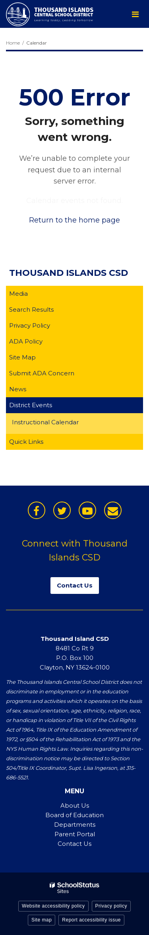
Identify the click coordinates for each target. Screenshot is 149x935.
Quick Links (26, 441)
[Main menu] (135, 14)
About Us (74, 805)
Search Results (31, 309)
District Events (30, 405)
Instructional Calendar (58, 423)
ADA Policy (26, 341)
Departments (74, 824)
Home (13, 43)
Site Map (22, 357)
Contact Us (74, 843)
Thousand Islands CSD (68, 272)
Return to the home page (74, 220)
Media (18, 293)
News (17, 389)
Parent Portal (74, 834)
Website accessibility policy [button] (53, 906)
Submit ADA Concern (41, 373)
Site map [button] (41, 920)
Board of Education (74, 815)
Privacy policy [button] (111, 906)
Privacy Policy (29, 325)
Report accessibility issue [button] (91, 920)
